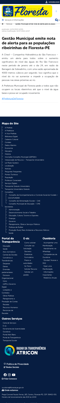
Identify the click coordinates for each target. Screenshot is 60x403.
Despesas (6, 263)
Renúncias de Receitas (7, 311)
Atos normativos (9, 252)
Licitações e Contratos (7, 291)
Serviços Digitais (11, 183)
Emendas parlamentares (7, 271)
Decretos (27, 251)
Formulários (29, 257)
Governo (12, 221)
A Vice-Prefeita (10, 133)
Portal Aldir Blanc (9, 335)
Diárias (5, 266)
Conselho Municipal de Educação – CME (24, 204)
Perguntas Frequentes (13, 172)
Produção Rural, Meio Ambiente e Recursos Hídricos (29, 230)
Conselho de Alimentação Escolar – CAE (24, 201)
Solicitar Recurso (30, 269)
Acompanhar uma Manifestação (50, 244)
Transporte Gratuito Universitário (17, 186)
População (9, 177)
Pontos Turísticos (11, 174)
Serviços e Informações (14, 20)
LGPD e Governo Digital (9, 285)
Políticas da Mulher (16, 227)
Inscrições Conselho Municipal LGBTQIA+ (21, 157)
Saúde (11, 233)
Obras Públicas (8, 296)
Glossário (8, 151)
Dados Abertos (10, 145)
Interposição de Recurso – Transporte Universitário (24, 160)
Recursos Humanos (10, 307)
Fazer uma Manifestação (48, 267)
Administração (14, 210)
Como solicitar (30, 243)
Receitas (6, 304)
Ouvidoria (6, 332)
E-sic (4, 326)
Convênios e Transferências (7, 259)
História (8, 154)
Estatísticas (28, 254)
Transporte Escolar (10, 340)
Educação (6, 246)
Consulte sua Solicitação (28, 247)
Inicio (5, 281)
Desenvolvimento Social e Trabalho (22, 213)
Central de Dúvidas (10, 255)
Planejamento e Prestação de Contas (10, 300)
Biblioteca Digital (11, 136)
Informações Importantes (48, 273)
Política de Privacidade (16, 364)
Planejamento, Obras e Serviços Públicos (24, 224)
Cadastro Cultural (11, 139)
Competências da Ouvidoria (50, 256)
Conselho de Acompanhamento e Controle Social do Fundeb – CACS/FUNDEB (33, 196)
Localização (9, 166)
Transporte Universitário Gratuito (17, 189)
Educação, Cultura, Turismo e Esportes (23, 215)
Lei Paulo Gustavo (12, 163)
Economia (9, 148)
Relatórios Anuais (50, 278)
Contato (8, 142)
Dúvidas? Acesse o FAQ (50, 261)
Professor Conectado (13, 180)
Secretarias (9, 207)
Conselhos (9, 192)
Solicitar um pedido (28, 273)
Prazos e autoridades (27, 261)
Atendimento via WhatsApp (49, 250)
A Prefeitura (9, 131)
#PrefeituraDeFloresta (12, 98)
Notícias (9, 24)
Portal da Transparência (12, 337)
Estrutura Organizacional (7, 276)
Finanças (12, 218)
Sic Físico (27, 266)
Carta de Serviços (9, 323)
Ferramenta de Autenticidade (14, 329)
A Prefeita (8, 128)
